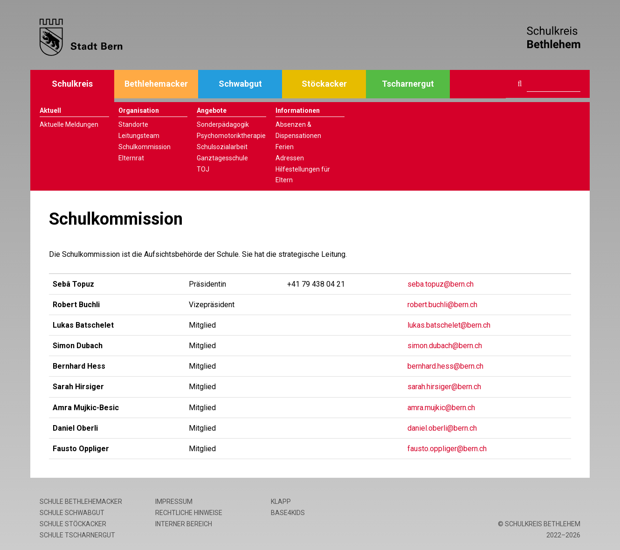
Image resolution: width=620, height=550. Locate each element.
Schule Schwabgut (72, 512)
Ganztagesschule (222, 158)
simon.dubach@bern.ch (444, 345)
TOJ (203, 169)
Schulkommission (144, 147)
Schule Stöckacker (73, 524)
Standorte (133, 124)
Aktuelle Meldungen (69, 124)
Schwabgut (240, 84)
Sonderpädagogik (223, 124)
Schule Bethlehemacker (81, 501)
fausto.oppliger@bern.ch (447, 448)
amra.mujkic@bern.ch (441, 407)
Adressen (290, 158)
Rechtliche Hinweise (188, 512)
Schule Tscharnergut (77, 535)
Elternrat (131, 158)
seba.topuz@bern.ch (440, 284)
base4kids (288, 512)
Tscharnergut (408, 84)
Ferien (285, 147)
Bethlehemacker (156, 84)
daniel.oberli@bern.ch (442, 428)
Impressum (174, 501)
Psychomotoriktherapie (231, 135)
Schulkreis (72, 84)
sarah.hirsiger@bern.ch (444, 386)
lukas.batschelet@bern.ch (448, 325)
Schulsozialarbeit (222, 147)
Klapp (281, 501)
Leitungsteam (138, 135)
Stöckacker (324, 84)
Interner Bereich (183, 524)
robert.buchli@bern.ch (442, 304)
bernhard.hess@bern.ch (445, 366)
